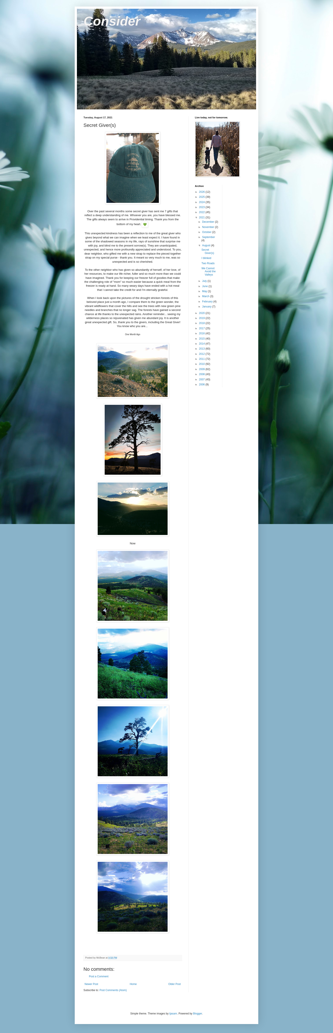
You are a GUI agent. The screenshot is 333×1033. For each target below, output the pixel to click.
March (206, 296)
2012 (202, 353)
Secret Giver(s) (207, 251)
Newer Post (91, 984)
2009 (202, 369)
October (207, 232)
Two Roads (208, 263)
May (205, 291)
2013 (202, 348)
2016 (202, 333)
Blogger (197, 1013)
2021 (202, 217)
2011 (202, 358)
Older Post (174, 984)
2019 (202, 318)
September (208, 237)
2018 (202, 323)
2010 (202, 364)
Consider (111, 21)
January (207, 306)
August (206, 245)
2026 (202, 191)
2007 (202, 379)
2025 (202, 196)
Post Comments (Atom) (113, 990)
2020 (202, 313)
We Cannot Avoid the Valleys (208, 271)
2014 (202, 343)
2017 (202, 328)
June (205, 286)
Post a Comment (98, 976)
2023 (202, 207)
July (205, 281)
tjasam (173, 1013)
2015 (202, 338)
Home (133, 984)
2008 (202, 374)
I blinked (206, 258)
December (208, 221)
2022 (202, 212)
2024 (202, 202)
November (208, 227)
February (207, 301)
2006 (202, 384)
